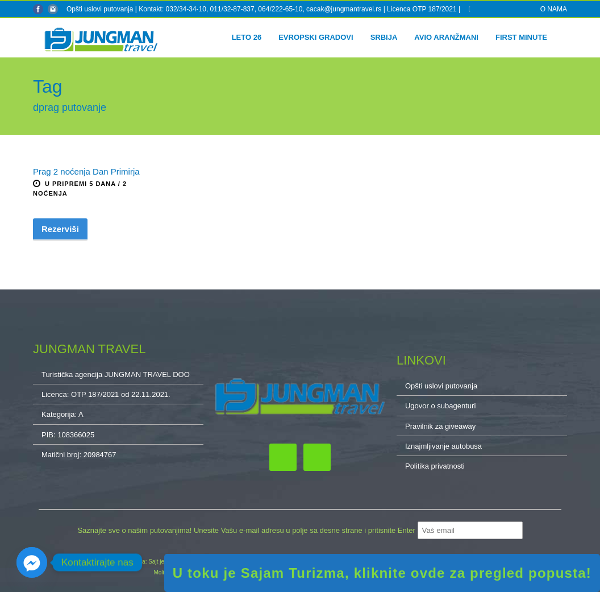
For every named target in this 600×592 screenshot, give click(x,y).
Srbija (384, 37)
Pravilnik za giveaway (440, 426)
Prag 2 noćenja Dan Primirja (86, 171)
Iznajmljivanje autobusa (443, 446)
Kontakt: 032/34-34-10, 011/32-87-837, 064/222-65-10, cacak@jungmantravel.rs (261, 9)
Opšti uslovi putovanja (99, 9)
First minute (521, 37)
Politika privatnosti (435, 466)
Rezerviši (60, 229)
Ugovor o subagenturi (440, 405)
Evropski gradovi (315, 37)
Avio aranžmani (446, 37)
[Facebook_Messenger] (31, 562)
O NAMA (553, 9)
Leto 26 (247, 37)
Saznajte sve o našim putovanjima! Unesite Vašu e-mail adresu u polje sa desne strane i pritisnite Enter (247, 530)
